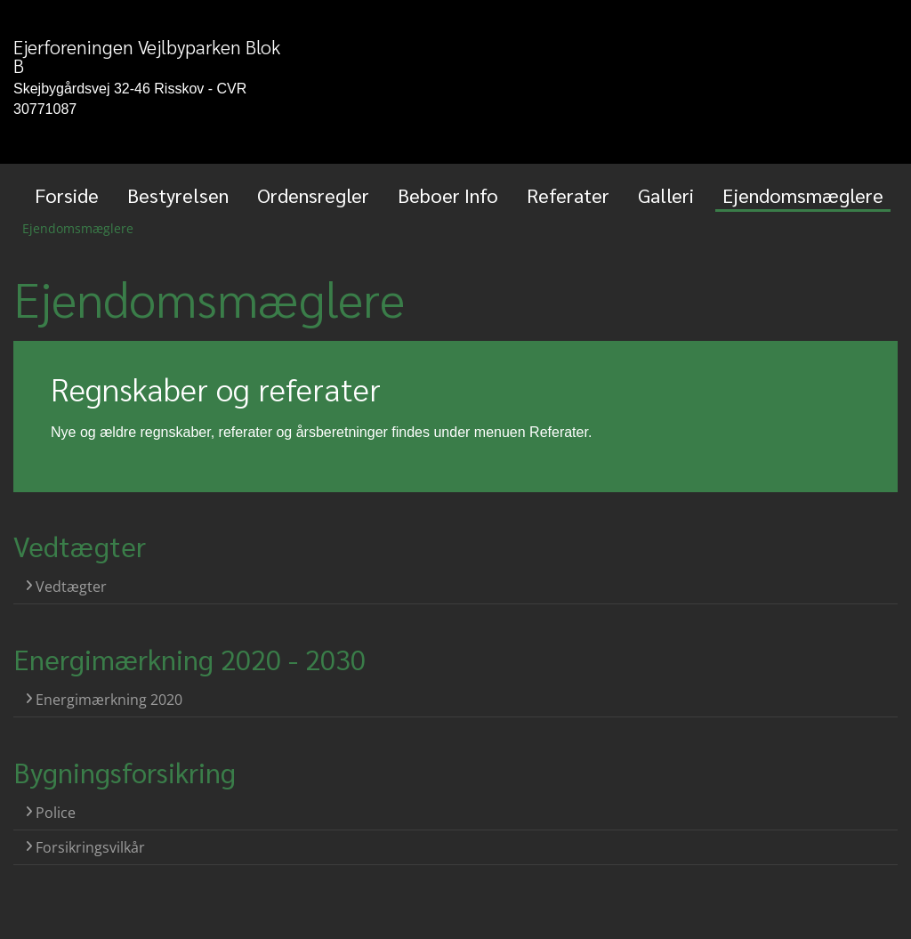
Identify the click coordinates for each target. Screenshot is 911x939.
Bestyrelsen (178, 194)
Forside (67, 194)
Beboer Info (448, 194)
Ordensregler (313, 194)
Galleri (666, 194)
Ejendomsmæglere (802, 194)
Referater (568, 194)
